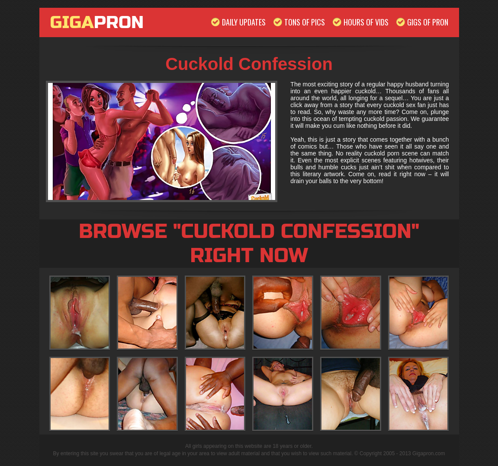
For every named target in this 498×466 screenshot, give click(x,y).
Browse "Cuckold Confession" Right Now (249, 243)
